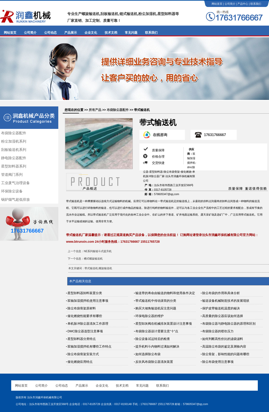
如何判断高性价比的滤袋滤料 (222, 339)
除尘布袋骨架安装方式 (83, 354)
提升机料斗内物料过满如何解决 (157, 346)
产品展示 (70, 32)
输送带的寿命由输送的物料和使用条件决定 (165, 293)
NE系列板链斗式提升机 (98, 251)
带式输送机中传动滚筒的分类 (155, 300)
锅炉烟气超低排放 (15, 199)
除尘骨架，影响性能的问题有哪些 (225, 354)
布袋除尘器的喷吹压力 (218, 331)
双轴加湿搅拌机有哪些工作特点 (89, 346)
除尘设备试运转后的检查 (152, 339)
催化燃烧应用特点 (80, 362)
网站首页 (217, 3)
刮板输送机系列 (13, 150)
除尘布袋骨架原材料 (81, 308)
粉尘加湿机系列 (13, 141)
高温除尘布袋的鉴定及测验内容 (224, 346)
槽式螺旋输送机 (93, 258)
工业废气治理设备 (15, 183)
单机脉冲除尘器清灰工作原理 (87, 323)
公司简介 (230, 3)
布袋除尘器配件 (13, 133)
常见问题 (131, 32)
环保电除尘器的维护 (149, 316)
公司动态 (50, 32)
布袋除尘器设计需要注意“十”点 (156, 331)
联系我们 (255, 3)
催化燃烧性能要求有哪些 (84, 316)
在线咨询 (160, 135)
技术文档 (111, 32)
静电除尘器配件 (13, 158)
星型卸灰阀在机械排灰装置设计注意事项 (163, 323)
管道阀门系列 (12, 174)
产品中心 (242, 3)
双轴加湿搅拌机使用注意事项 (87, 300)
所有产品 (95, 110)
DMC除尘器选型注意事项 (85, 331)
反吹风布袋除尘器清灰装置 (154, 362)
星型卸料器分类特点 (81, 339)
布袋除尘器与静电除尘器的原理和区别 (229, 323)
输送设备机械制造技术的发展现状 (225, 300)
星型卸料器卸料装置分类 (84, 293)
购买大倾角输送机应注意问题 (155, 308)
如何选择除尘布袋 (148, 354)
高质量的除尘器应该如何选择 (222, 316)
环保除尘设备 (12, 191)
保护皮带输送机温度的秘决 (221, 308)
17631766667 (215, 135)
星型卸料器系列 (13, 166)
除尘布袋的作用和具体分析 (221, 293)
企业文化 (91, 32)
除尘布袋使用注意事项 (218, 362)
